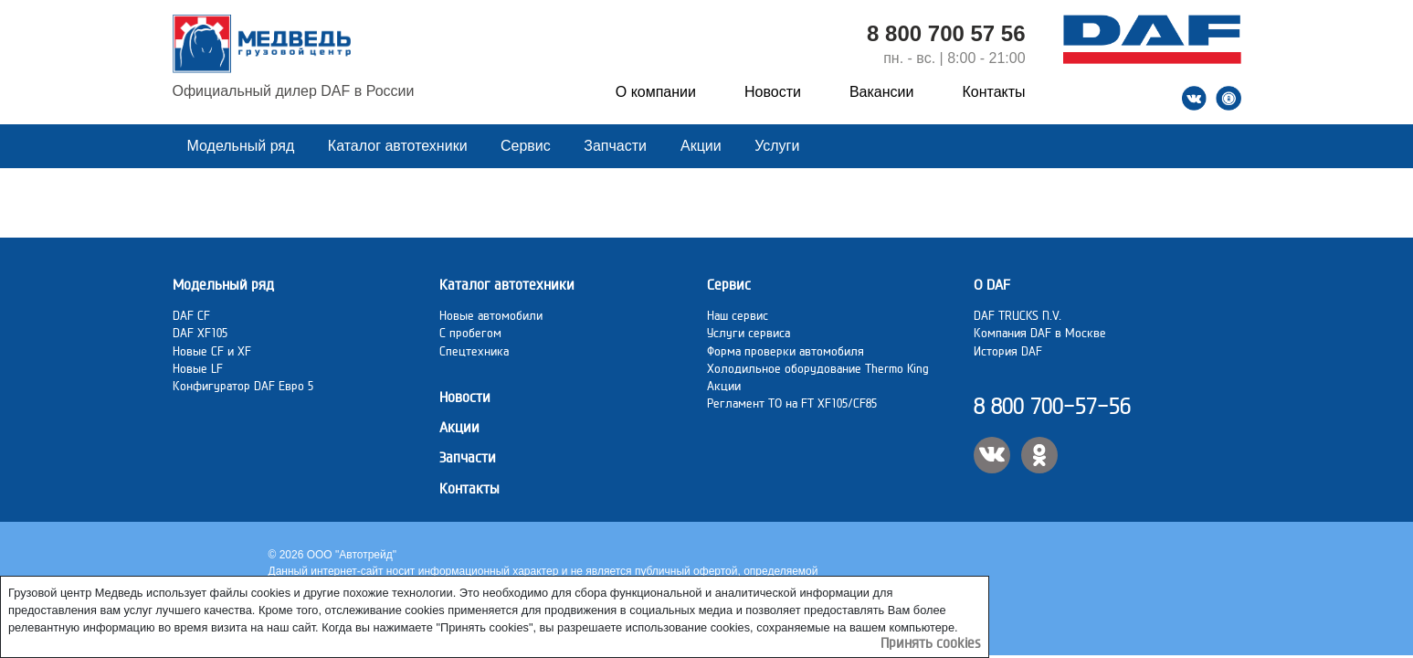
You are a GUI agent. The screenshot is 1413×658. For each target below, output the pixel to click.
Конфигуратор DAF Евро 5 (243, 385)
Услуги (776, 146)
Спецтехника (474, 351)
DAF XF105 (200, 332)
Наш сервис (737, 315)
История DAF (1008, 351)
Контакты (993, 92)
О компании (656, 92)
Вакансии (881, 92)
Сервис (527, 146)
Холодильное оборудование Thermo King (818, 368)
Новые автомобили (491, 315)
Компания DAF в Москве (1040, 332)
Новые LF (198, 368)
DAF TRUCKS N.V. (1017, 315)
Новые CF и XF (212, 351)
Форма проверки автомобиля (785, 351)
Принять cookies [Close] (930, 643)
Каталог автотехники (399, 146)
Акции (702, 146)
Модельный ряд (243, 146)
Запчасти (615, 146)
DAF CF (191, 315)
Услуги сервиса (748, 332)
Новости (772, 92)
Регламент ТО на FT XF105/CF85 (792, 403)
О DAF (992, 284)
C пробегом (470, 332)
